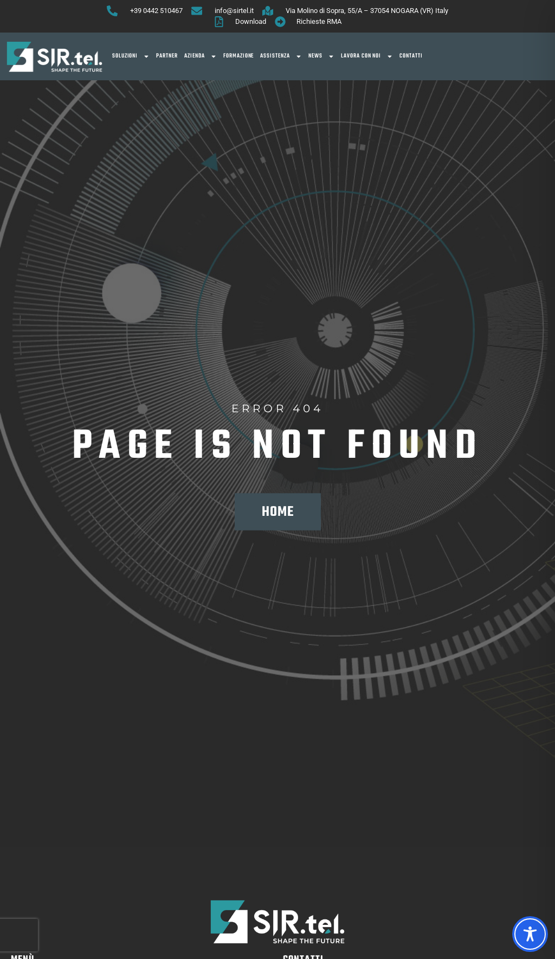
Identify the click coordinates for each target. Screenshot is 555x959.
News (321, 56)
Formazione (238, 56)
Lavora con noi (367, 56)
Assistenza (281, 56)
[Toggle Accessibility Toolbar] (530, 934)
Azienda (200, 56)
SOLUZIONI (131, 56)
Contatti (411, 56)
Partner (167, 56)
